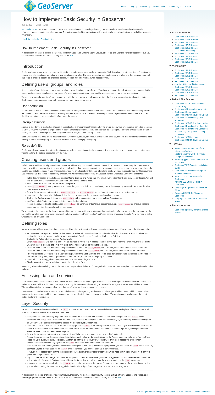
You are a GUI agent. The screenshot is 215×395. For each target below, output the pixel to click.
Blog (132, 7)
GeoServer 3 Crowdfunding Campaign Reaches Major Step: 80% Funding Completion (190, 131)
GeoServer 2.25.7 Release (186, 92)
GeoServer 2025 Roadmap (186, 137)
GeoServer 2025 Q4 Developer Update (191, 115)
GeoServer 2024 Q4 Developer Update (191, 140)
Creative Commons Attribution (197, 391)
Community (175, 7)
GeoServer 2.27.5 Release (186, 45)
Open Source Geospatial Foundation (159, 391)
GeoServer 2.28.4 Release (186, 37)
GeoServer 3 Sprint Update (186, 112)
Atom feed (10, 391)
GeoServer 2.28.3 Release (186, 42)
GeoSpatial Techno (29, 29)
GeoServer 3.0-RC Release (186, 39)
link (71, 55)
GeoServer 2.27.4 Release (186, 53)
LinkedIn (35, 39)
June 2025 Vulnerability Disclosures (189, 84)
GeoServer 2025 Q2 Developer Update (191, 123)
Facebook (45, 39)
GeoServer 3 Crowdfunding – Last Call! (191, 126)
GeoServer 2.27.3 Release (186, 59)
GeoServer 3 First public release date (190, 109)
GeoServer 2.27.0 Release (186, 95)
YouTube (26, 39)
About (123, 7)
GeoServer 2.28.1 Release (186, 56)
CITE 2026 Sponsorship (184, 51)
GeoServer (32, 3)
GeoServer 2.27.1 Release (186, 87)
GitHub (188, 7)
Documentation (158, 7)
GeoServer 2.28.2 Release (186, 48)
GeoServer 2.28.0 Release (186, 62)
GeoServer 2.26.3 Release (186, 90)
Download (143, 7)
